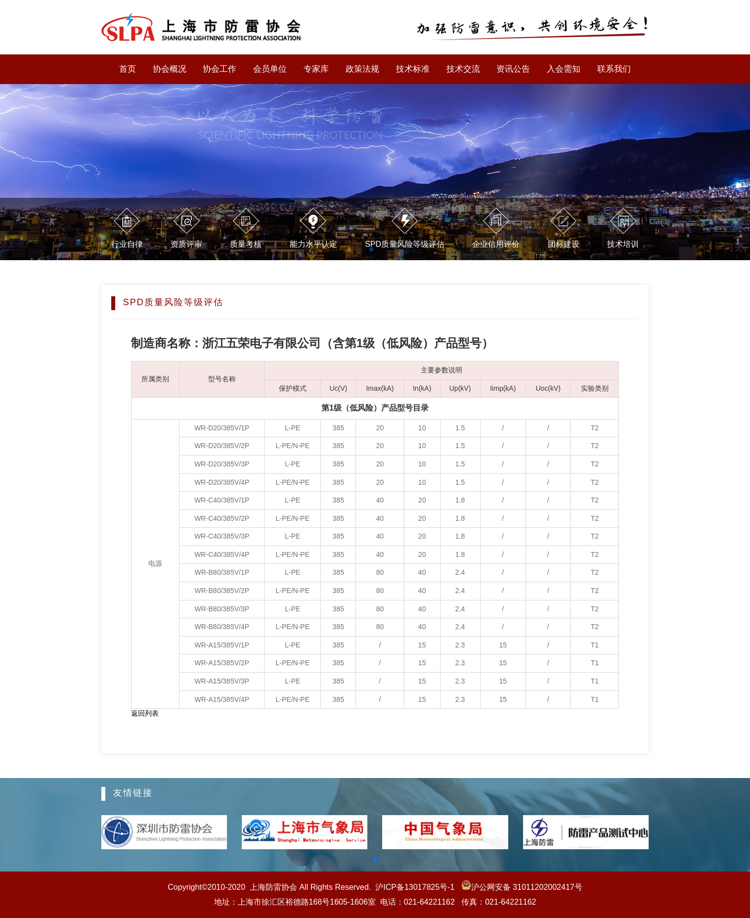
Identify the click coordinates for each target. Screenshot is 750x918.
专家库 (316, 69)
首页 (127, 69)
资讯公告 (513, 69)
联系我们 (614, 69)
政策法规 (362, 69)
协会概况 (169, 69)
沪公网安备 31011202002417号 (520, 887)
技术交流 (463, 69)
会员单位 (270, 69)
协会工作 (219, 69)
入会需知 (563, 69)
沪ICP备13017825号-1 (414, 887)
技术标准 (413, 69)
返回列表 (145, 713)
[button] (375, 859)
